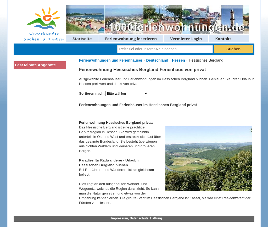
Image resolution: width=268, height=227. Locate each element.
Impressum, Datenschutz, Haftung (136, 218)
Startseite (82, 38)
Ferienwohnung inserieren (131, 38)
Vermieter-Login (186, 38)
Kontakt (223, 38)
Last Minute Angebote (35, 65)
